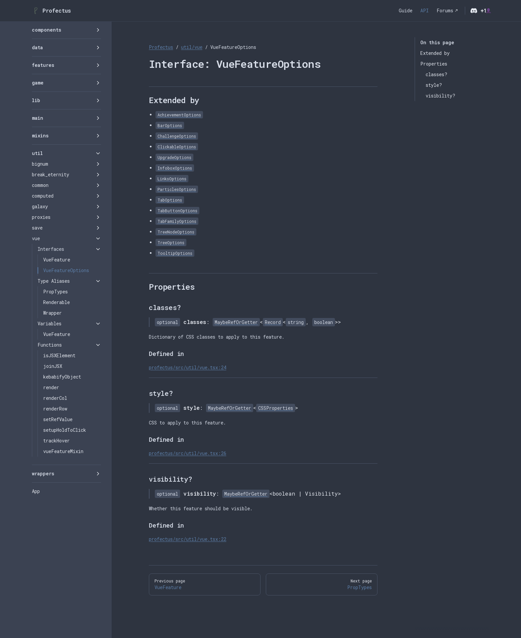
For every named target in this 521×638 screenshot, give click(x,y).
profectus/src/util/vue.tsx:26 (187, 453)
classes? (436, 74)
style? (434, 85)
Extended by (435, 53)
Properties (433, 64)
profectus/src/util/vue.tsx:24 (187, 367)
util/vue (191, 47)
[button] (66, 30)
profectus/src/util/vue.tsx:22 (187, 539)
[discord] (474, 11)
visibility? (440, 95)
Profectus (161, 47)
